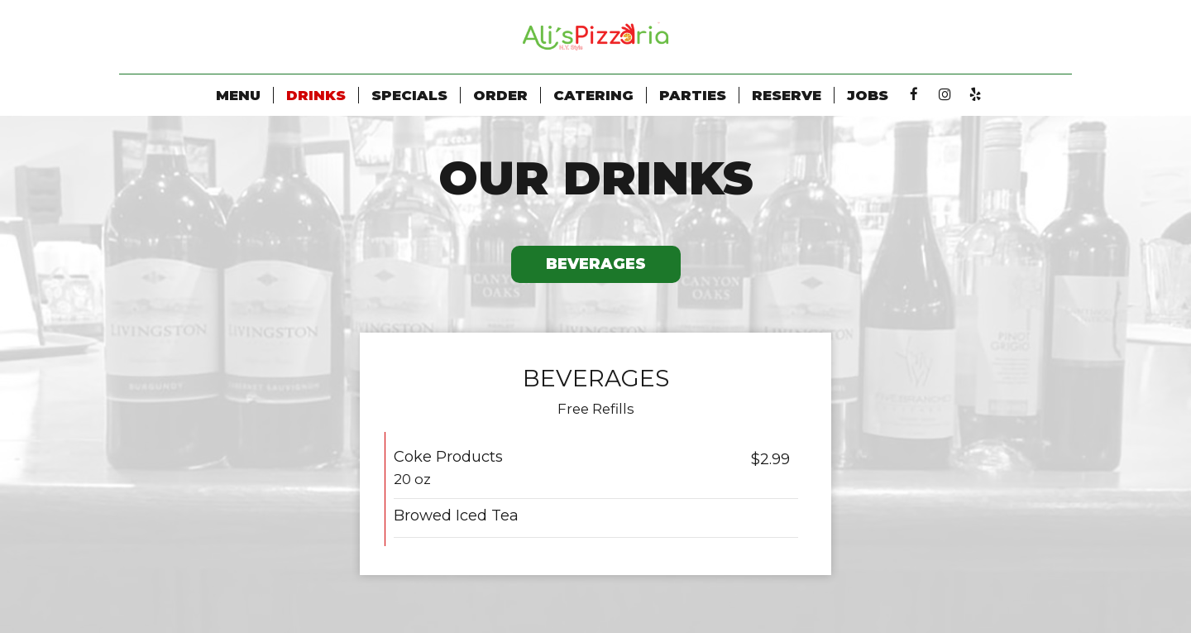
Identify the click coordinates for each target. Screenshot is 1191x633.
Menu (238, 95)
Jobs (867, 95)
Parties (692, 95)
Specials (409, 95)
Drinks (316, 95)
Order (500, 95)
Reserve (786, 95)
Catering (593, 95)
